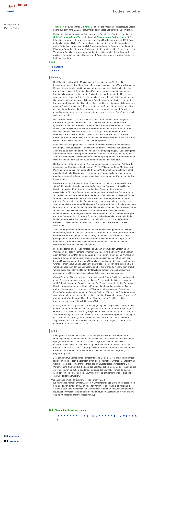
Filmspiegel (9, 11)
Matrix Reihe (10, 28)
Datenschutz (12, 441)
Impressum (11, 436)
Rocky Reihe (10, 24)
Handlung (58, 67)
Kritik (56, 70)
